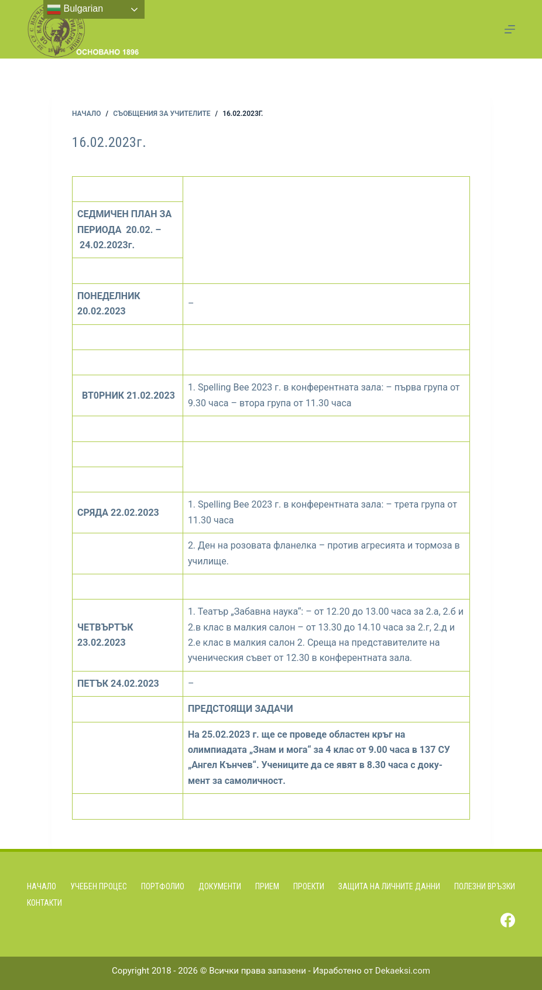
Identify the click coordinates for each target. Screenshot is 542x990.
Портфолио (162, 886)
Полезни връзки (484, 886)
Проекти (308, 886)
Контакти (44, 902)
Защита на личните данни (389, 886)
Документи (219, 886)
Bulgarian (75, 9)
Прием (267, 886)
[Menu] (510, 29)
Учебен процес (98, 886)
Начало (41, 886)
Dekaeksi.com (402, 970)
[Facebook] (507, 920)
